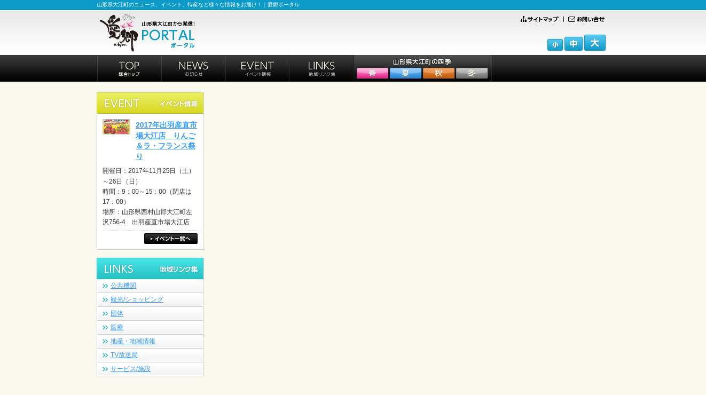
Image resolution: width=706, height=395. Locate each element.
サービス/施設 (131, 369)
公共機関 (123, 285)
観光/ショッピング (137, 299)
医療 (117, 327)
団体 (117, 313)
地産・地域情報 (133, 341)
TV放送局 (124, 355)
